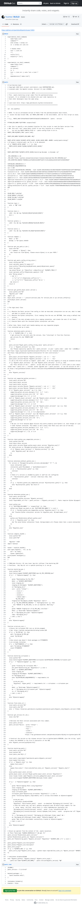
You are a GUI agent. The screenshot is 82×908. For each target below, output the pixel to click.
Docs (36, 900)
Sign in (66, 3)
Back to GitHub (55, 3)
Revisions (16, 24)
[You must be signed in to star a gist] (66, 16)
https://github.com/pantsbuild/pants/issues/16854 (18, 30)
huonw (9, 16)
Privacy (12, 900)
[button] (66, 24)
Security (18, 900)
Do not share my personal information (66, 900)
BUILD (16, 16)
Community (30, 900)
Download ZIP (75, 24)
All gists (46, 3)
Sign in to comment (64, 890)
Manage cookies (49, 900)
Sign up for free (10, 891)
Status (23, 900)
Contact (41, 900)
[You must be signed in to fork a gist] (76, 16)
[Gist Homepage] (9, 3)
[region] (41, 57)
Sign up (74, 3)
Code (5, 24)
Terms (7, 900)
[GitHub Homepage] (35, 903)
